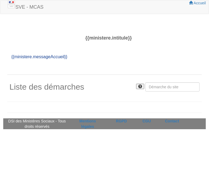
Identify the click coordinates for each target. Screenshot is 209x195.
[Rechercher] (172, 87)
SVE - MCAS (29, 7)
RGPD (121, 121)
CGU (147, 121)
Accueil (197, 3)
